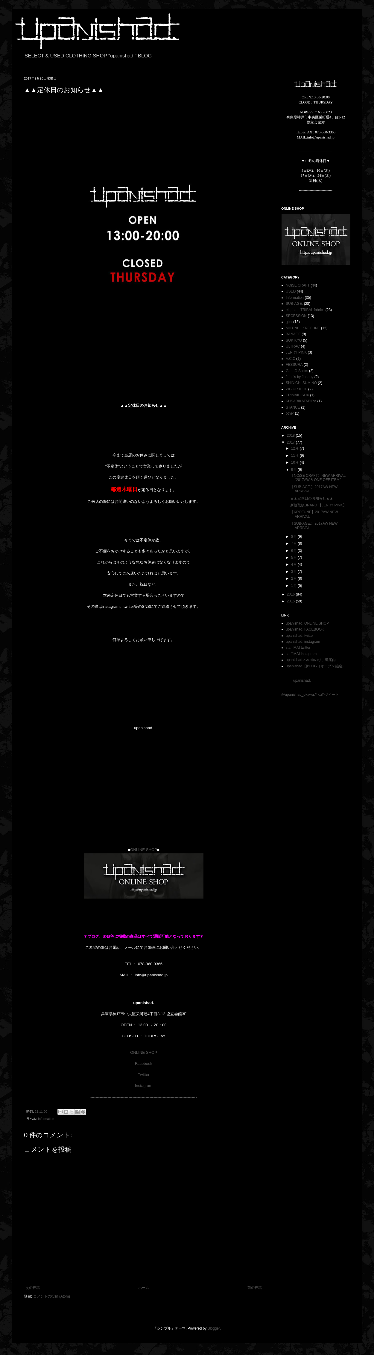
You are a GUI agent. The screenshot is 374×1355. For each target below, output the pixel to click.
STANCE (293, 407)
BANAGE (293, 334)
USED (291, 291)
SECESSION (296, 316)
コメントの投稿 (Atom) (51, 1296)
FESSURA (294, 365)
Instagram (144, 1085)
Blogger (214, 1328)
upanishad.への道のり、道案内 (311, 660)
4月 (294, 564)
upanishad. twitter (300, 636)
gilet (289, 322)
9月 (294, 470)
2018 (291, 435)
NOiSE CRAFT (298, 285)
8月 (294, 537)
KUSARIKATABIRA (301, 401)
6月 (294, 551)
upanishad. (302, 680)
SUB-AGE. (294, 304)
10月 (295, 462)
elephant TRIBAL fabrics (305, 310)
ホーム (143, 1288)
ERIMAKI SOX (297, 395)
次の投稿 (32, 1288)
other (290, 413)
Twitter (144, 1074)
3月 (294, 572)
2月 (294, 578)
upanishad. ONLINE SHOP (307, 623)
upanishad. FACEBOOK (305, 629)
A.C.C (290, 359)
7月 (294, 543)
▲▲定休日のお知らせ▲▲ (311, 498)
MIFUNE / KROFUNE (303, 328)
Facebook (143, 1063)
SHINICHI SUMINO (301, 383)
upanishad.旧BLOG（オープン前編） (316, 666)
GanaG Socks (297, 371)
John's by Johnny (299, 377)
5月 (294, 557)
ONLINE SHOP (143, 849)
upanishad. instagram (303, 642)
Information (46, 1118)
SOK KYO (294, 340)
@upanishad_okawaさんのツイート (310, 694)
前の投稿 (254, 1288)
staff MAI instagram (301, 654)
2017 (291, 442)
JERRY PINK (296, 352)
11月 (295, 455)
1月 (294, 586)
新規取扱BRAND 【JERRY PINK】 (318, 505)
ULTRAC (293, 346)
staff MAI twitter (298, 647)
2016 (291, 594)
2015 (291, 601)
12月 (295, 448)
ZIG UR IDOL (296, 389)
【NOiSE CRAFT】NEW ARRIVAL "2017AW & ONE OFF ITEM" (318, 478)
